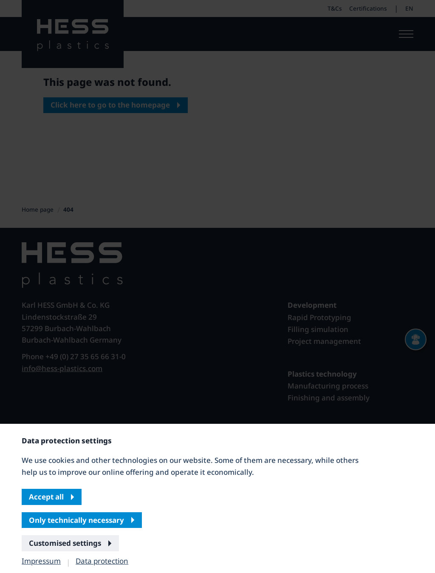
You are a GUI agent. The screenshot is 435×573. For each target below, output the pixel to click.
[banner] (217, 286)
